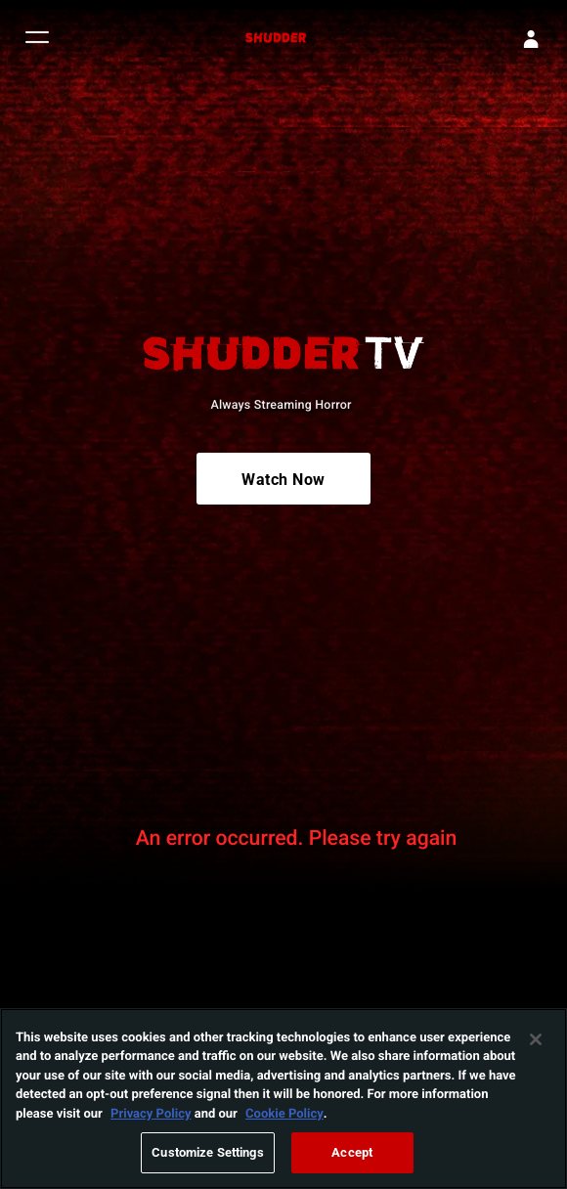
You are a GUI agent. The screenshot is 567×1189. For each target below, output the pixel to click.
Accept (351, 1155)
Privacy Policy (150, 1114)
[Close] (535, 1041)
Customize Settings (207, 1155)
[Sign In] (530, 39)
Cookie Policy (284, 1114)
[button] (37, 39)
